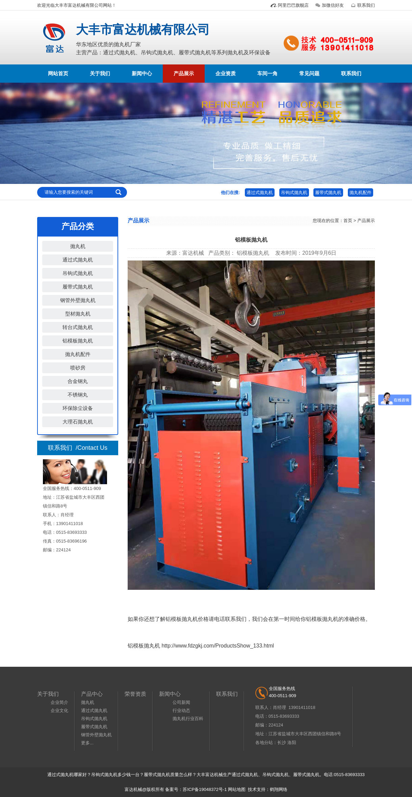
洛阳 (291, 742)
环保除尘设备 (77, 408)
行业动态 (181, 710)
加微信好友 (329, 5)
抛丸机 (77, 246)
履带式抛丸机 (328, 192)
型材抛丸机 (78, 314)
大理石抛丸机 (77, 421)
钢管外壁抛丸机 (78, 300)
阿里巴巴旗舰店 (289, 5)
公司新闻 (181, 702)
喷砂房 (77, 367)
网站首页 (58, 73)
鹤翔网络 (278, 789)
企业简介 (59, 702)
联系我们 (362, 5)
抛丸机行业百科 (188, 718)
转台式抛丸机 (77, 327)
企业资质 (225, 73)
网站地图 (237, 789)
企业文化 (59, 710)
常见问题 (309, 73)
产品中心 (92, 694)
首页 (347, 220)
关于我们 (100, 73)
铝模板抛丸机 (77, 340)
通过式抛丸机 (260, 192)
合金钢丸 (78, 381)
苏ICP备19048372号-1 (205, 789)
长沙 (281, 742)
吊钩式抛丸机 (294, 192)
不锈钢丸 (78, 394)
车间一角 (267, 73)
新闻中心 (142, 73)
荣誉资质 (135, 694)
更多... (87, 742)
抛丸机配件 (360, 192)
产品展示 (184, 73)
